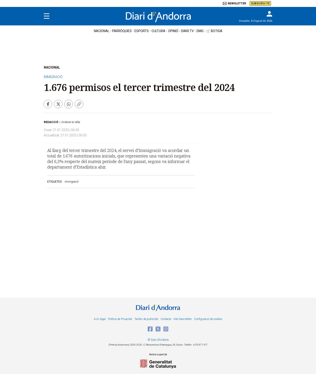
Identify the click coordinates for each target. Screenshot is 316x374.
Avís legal (100, 319)
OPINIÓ (173, 31)
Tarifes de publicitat (146, 319)
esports (141, 31)
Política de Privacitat (120, 319)
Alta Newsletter (182, 319)
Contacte (166, 319)
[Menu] (46, 16)
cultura (158, 31)
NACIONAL (52, 67)
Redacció (51, 122)
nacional (101, 31)
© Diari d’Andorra (158, 339)
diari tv (187, 31)
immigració (71, 181)
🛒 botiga (214, 31)
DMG (200, 31)
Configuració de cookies (208, 319)
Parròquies (122, 31)
